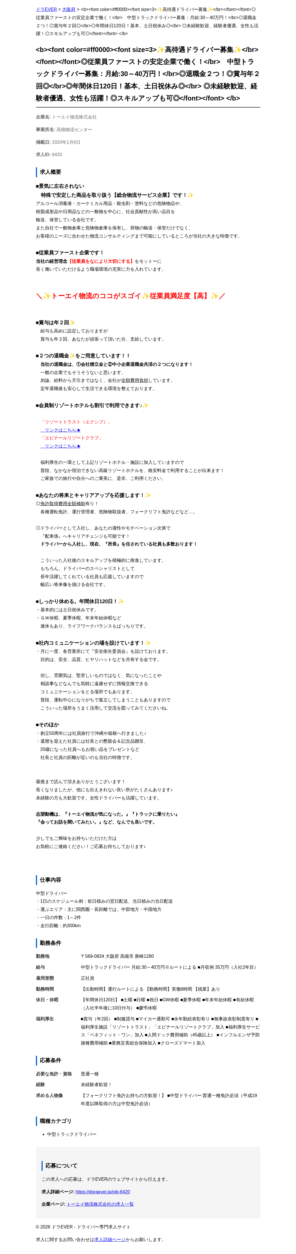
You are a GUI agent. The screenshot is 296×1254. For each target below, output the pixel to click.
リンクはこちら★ (60, 430)
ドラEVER (46, 9)
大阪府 (68, 9)
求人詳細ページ (110, 1239)
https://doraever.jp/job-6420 (102, 1191)
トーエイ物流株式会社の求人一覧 (100, 1204)
